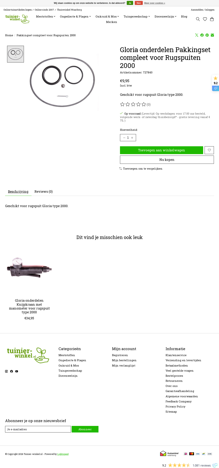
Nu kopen (167, 160)
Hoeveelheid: (129, 130)
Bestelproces (174, 375)
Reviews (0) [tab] (43, 191)
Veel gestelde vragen (180, 370)
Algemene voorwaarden (182, 396)
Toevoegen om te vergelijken (141, 168)
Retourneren (174, 381)
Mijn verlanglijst (123, 365)
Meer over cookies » (154, 3)
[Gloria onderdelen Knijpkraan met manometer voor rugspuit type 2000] (29, 271)
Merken (111, 22)
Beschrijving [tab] (18, 191)
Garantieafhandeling (180, 391)
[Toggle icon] (197, 19)
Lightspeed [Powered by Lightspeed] (63, 454)
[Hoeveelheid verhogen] (132, 137)
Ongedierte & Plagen (72, 360)
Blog (184, 16)
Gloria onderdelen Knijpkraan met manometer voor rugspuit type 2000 (29, 306)
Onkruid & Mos (69, 365)
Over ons (172, 386)
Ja (130, 3)
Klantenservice (176, 355)
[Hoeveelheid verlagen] (124, 137)
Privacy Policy (175, 406)
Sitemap (171, 411)
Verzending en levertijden (183, 360)
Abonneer (85, 429)
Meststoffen (67, 355)
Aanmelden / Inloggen (202, 9)
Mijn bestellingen (124, 360)
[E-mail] (38, 429)
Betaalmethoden (177, 365)
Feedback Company (179, 401)
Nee (139, 3)
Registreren (120, 355)
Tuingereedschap (70, 370)
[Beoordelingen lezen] (133, 104)
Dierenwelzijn (68, 375)
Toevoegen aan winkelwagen (161, 150)
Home (9, 35)
